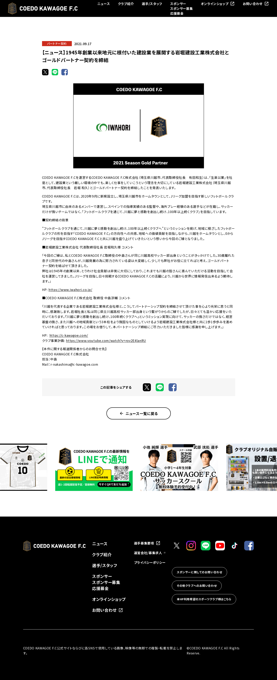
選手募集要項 (147, 543)
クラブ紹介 (126, 3)
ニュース (103, 3)
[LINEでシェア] (55, 72)
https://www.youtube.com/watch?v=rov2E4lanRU (106, 340)
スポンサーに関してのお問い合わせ (199, 572)
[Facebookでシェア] (64, 72)
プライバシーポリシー (149, 562)
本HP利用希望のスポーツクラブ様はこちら (204, 599)
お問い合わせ (256, 3)
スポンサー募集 (181, 8)
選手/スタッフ (152, 3)
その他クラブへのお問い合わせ (197, 586)
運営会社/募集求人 (149, 552)
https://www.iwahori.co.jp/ (70, 289)
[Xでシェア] (45, 72)
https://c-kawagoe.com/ (68, 335)
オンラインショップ (218, 3)
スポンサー (178, 3)
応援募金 (177, 13)
